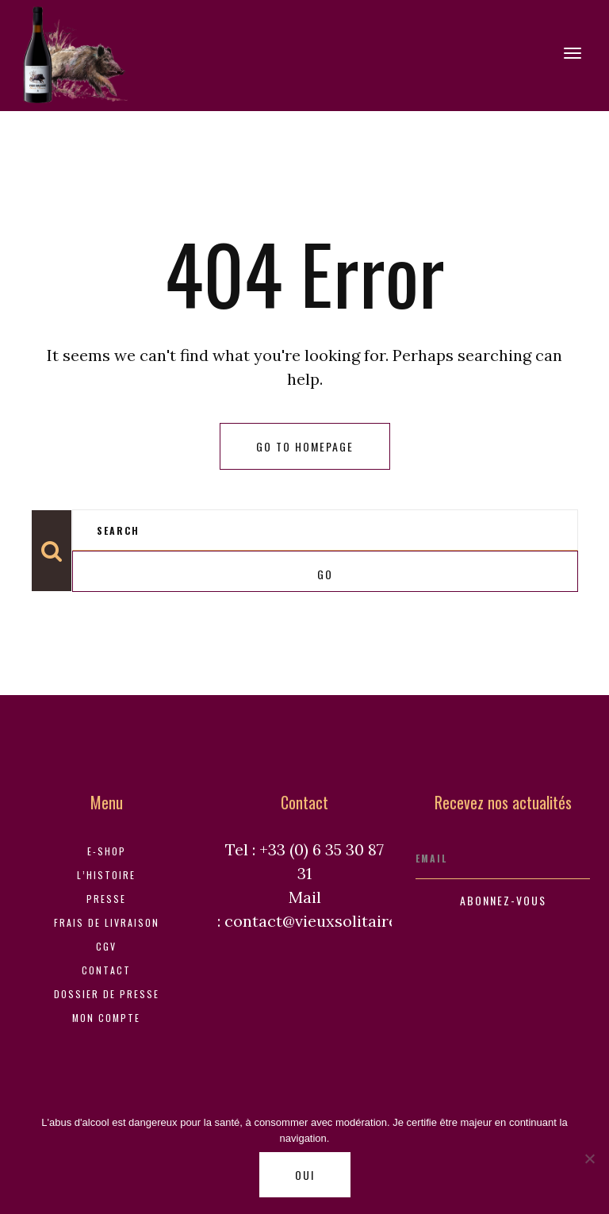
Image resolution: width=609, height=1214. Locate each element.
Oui (305, 1174)
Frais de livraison (106, 922)
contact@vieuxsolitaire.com (328, 921)
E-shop (106, 851)
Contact (106, 970)
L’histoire (106, 875)
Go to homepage (305, 446)
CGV (106, 946)
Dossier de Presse (106, 994)
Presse (106, 898)
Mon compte (106, 1017)
